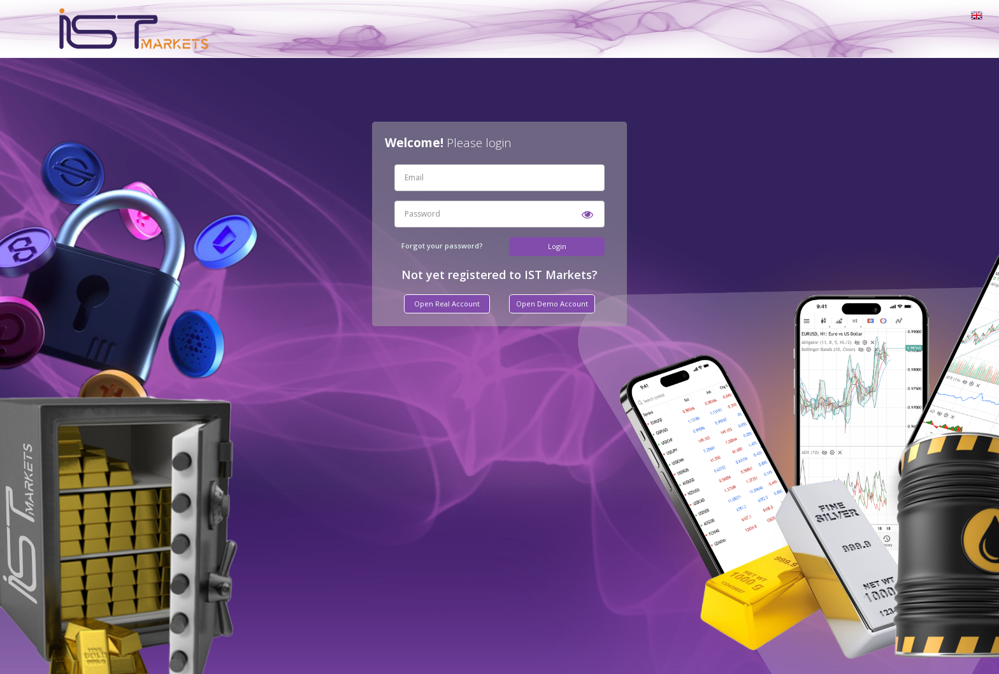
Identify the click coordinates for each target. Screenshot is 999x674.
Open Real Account (447, 303)
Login (557, 246)
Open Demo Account (552, 303)
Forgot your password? (442, 245)
